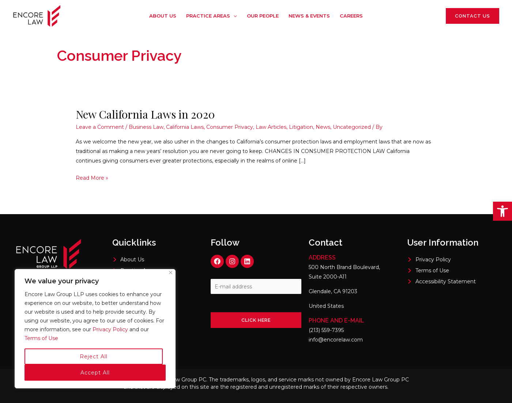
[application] (234, 16)
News (323, 127)
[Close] (170, 272)
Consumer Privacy (229, 127)
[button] (502, 211)
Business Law (146, 127)
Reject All (94, 356)
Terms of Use (41, 338)
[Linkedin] (429, 16)
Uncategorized (352, 127)
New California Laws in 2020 (145, 114)
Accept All (95, 372)
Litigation (301, 127)
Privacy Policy (111, 329)
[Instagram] (418, 16)
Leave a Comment (100, 127)
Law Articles (271, 127)
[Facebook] (407, 16)
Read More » (92, 177)
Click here (256, 320)
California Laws (185, 127)
